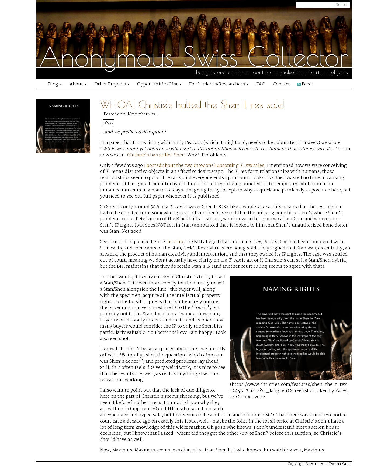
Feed (304, 84)
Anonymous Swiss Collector (193, 56)
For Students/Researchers (219, 84)
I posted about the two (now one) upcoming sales (204, 165)
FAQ (260, 84)
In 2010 (175, 242)
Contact (281, 84)
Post (109, 123)
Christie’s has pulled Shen (156, 155)
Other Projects (112, 84)
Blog (55, 84)
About (78, 84)
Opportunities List (159, 84)
